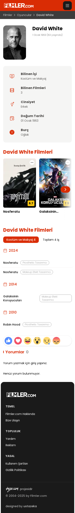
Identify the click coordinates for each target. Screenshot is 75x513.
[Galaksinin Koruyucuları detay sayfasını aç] (55, 182)
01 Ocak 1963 (29, 120)
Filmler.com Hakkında (20, 414)
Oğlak (25, 134)
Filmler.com (38, 496)
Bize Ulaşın (13, 420)
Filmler (7, 15)
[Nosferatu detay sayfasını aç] (19, 182)
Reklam (11, 445)
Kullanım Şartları (17, 464)
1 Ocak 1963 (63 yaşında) (47, 35)
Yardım (11, 439)
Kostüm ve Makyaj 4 (21, 240)
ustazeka (30, 506)
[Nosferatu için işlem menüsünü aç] (32, 162)
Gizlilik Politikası (16, 470)
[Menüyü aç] (67, 5)
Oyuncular (24, 15)
